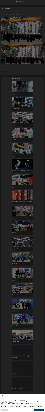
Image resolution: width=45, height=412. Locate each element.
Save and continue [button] (39, 409)
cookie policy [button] (22, 400)
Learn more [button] (5, 409)
